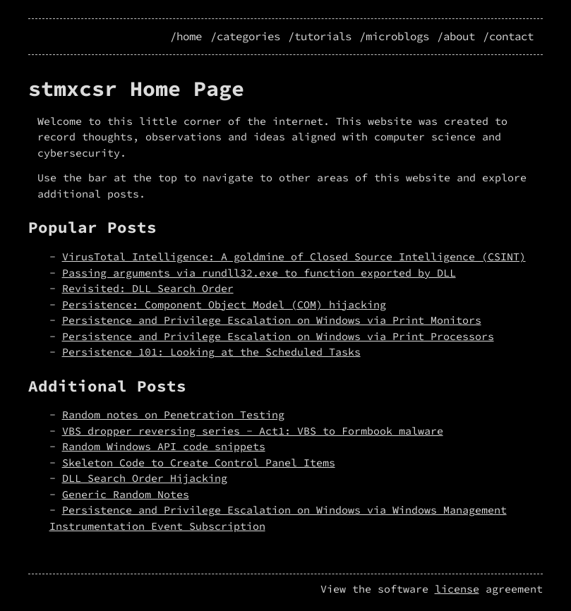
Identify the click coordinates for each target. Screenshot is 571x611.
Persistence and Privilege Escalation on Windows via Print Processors (278, 336)
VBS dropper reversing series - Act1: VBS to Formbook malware (252, 430)
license (457, 588)
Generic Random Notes (125, 494)
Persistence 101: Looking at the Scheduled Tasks (211, 351)
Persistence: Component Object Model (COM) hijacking (224, 304)
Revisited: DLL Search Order (148, 288)
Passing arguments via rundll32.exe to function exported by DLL (259, 272)
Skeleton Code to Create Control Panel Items (198, 462)
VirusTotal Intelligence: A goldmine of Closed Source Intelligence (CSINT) (294, 256)
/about (456, 36)
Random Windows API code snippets (163, 446)
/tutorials (319, 36)
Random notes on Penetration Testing (173, 414)
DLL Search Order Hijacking (144, 478)
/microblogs (394, 36)
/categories (245, 36)
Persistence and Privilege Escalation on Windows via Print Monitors (271, 320)
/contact (508, 36)
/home (186, 36)
